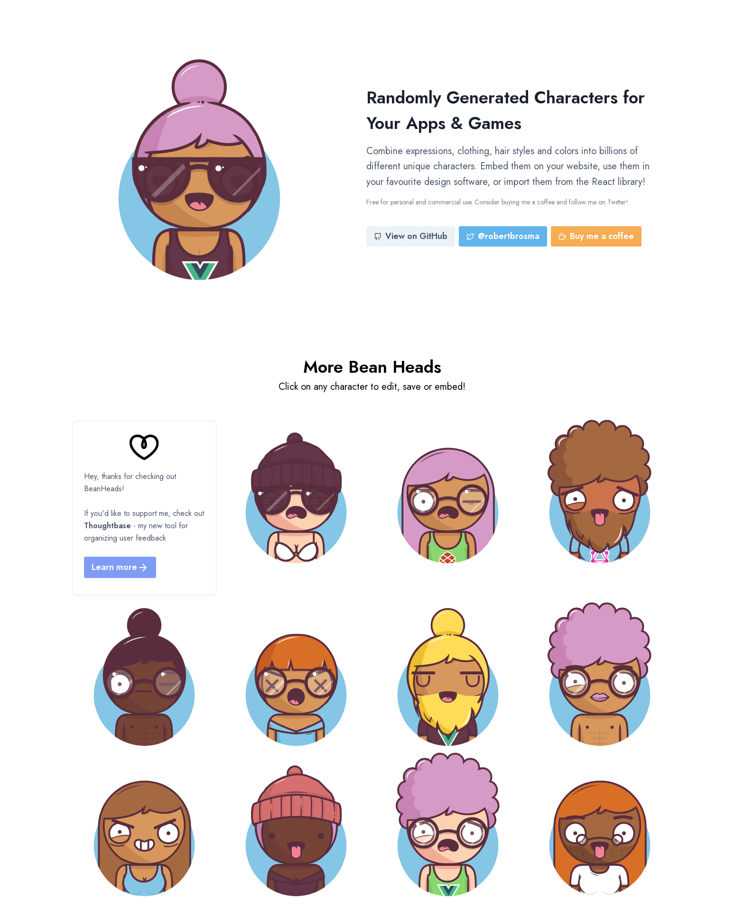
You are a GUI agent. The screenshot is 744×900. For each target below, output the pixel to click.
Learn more (120, 567)
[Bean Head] (296, 492)
